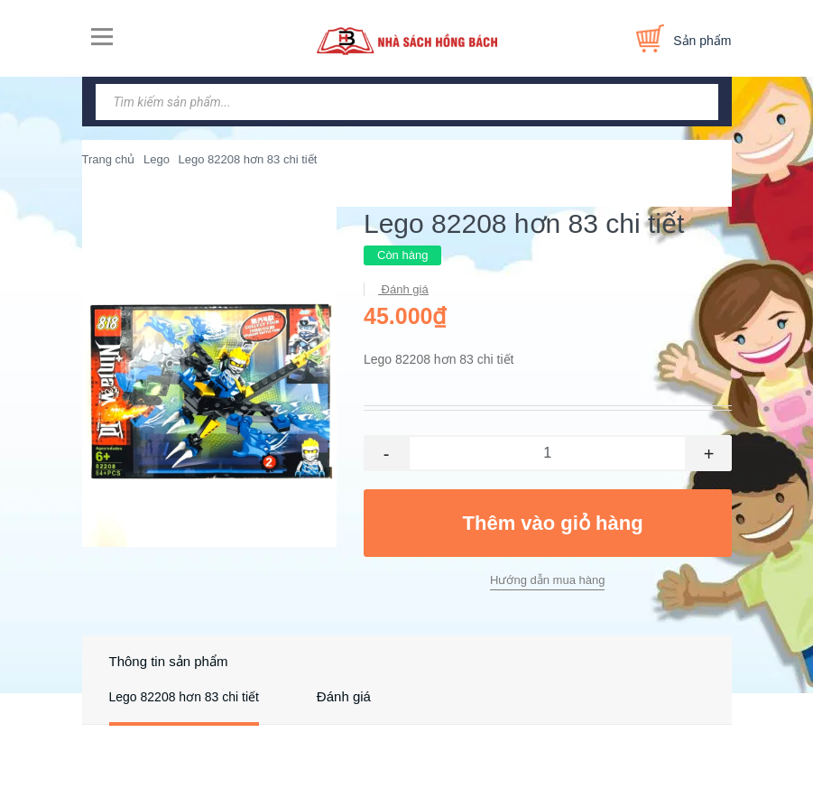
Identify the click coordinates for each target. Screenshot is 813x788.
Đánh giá (403, 289)
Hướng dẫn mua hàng (547, 580)
